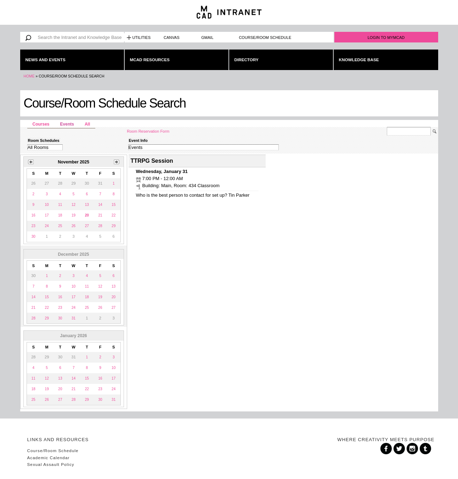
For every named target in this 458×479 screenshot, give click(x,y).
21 (100, 215)
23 (33, 226)
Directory (246, 59)
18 (60, 215)
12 (73, 205)
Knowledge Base (359, 59)
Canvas (172, 37)
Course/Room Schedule (265, 37)
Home (29, 76)
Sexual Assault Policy (50, 464)
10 (47, 205)
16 (33, 215)
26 (73, 226)
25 (60, 226)
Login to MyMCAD (386, 37)
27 (87, 226)
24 (47, 226)
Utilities (141, 37)
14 (100, 205)
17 (47, 215)
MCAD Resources (150, 59)
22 (113, 215)
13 (87, 205)
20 (113, 297)
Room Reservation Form (148, 131)
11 (60, 205)
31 (73, 318)
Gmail (207, 37)
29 (113, 226)
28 (100, 226)
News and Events (46, 59)
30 (33, 236)
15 (113, 205)
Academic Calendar (48, 457)
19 (73, 215)
